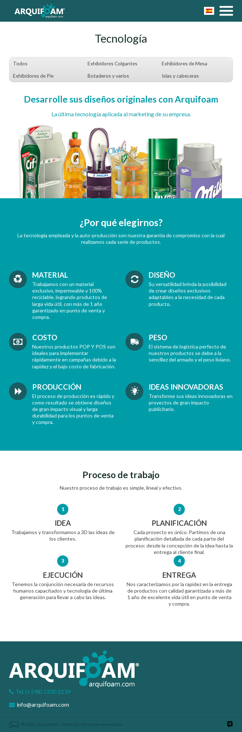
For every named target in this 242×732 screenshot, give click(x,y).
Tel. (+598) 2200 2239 (43, 691)
